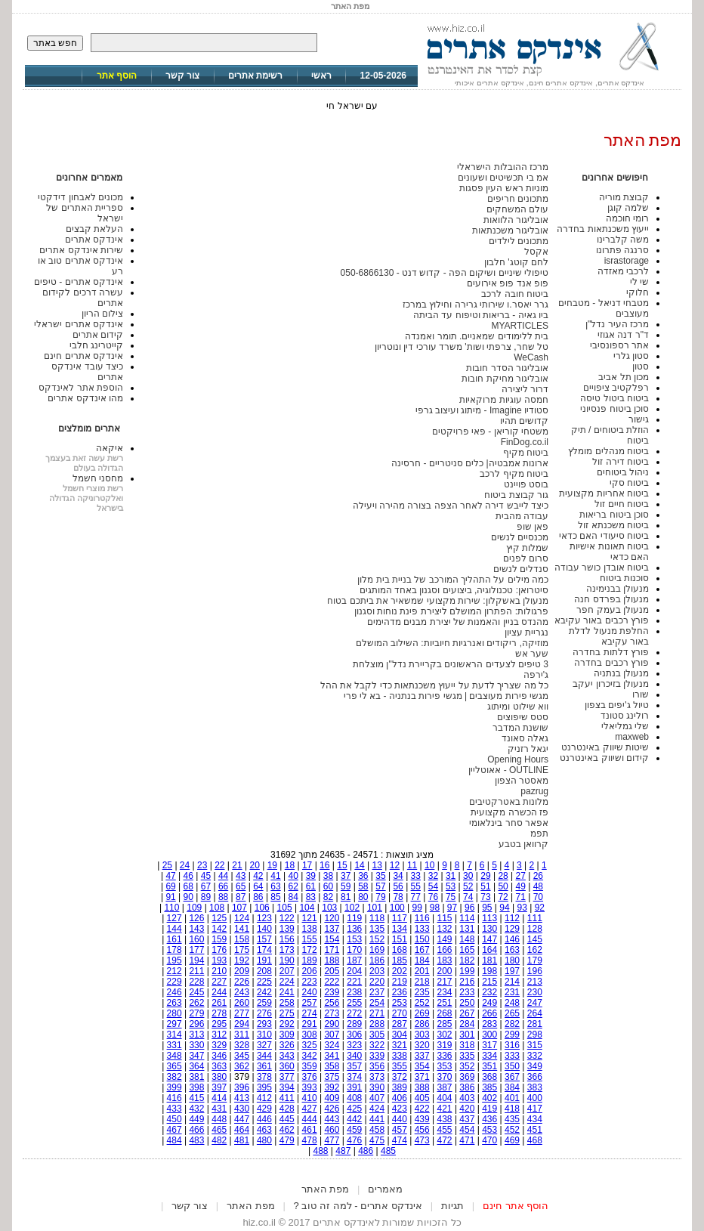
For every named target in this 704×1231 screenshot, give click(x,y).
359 (309, 1066)
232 (489, 992)
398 (196, 1087)
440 (399, 1119)
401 (512, 1098)
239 (331, 992)
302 (444, 1034)
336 (444, 1055)
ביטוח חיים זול (621, 504)
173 (287, 950)
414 (219, 1098)
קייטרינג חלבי (96, 345)
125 (219, 918)
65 (240, 886)
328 (241, 1045)
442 (354, 1119)
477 (331, 1140)
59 (345, 886)
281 (534, 1024)
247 (534, 1002)
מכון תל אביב (623, 377)
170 (354, 950)
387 (444, 1087)
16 (324, 865)
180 (512, 960)
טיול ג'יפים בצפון (617, 705)
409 (331, 1098)
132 (444, 928)
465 (219, 1129)
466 (196, 1129)
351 (489, 1066)
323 (354, 1045)
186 (376, 960)
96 (469, 907)
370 (444, 1077)
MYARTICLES (519, 325)
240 (309, 992)
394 (287, 1087)
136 (354, 928)
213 (534, 981)
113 (489, 918)
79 (380, 897)
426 (331, 1108)
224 (287, 981)
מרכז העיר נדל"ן (617, 324)
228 (196, 981)
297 (174, 1024)
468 (534, 1140)
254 (376, 1002)
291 (309, 1024)
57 (380, 886)
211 (196, 971)
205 (331, 971)
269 (422, 1013)
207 (287, 971)
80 (363, 897)
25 (167, 865)
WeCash (531, 357)
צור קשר (182, 75)
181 (489, 960)
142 (219, 928)
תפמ (539, 833)
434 (534, 1119)
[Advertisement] (352, 1175)
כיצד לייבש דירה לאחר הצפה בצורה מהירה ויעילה (450, 505)
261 (219, 1002)
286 (422, 1024)
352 (466, 1066)
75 (450, 897)
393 (309, 1087)
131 (466, 928)
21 (237, 865)
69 (170, 886)
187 (354, 960)
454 (466, 1129)
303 (422, 1034)
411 (287, 1098)
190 (287, 960)
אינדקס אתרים (94, 239)
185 (399, 960)
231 (512, 992)
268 (444, 1013)
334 (489, 1055)
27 (521, 876)
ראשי (321, 75)
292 (287, 1024)
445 (287, 1119)
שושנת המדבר (520, 727)
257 (309, 1002)
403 (466, 1098)
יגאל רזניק (528, 749)
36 (363, 876)
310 (264, 1034)
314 (174, 1034)
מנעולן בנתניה (621, 673)
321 (399, 1045)
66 (223, 886)
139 (287, 928)
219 (399, 981)
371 (422, 1077)
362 (241, 1066)
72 (503, 897)
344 (264, 1055)
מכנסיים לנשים (519, 537)
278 (219, 1013)
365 (174, 1066)
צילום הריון (102, 313)
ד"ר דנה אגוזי (623, 334)
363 (219, 1066)
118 (376, 918)
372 (399, 1077)
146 (512, 939)
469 (512, 1140)
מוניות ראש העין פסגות (503, 188)
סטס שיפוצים (522, 717)
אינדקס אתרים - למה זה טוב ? (358, 1205)
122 (287, 918)
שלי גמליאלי (625, 726)
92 (540, 907)
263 (174, 1002)
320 (422, 1045)
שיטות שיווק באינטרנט (605, 747)
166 (444, 950)
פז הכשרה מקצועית (509, 812)
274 (309, 1013)
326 (287, 1045)
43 (240, 876)
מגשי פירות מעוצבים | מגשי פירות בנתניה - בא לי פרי (446, 696)
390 (376, 1087)
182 (466, 960)
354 (422, 1066)
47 (170, 876)
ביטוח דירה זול (620, 461)
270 (399, 1013)
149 (444, 939)
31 (450, 876)
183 (444, 960)
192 (241, 960)
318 (466, 1045)
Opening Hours (517, 759)
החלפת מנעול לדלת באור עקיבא (609, 636)
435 (512, 1119)
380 (219, 1077)
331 (174, 1045)
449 (196, 1119)
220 (376, 981)
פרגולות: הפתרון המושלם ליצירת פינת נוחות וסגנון (451, 611)
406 (399, 1098)
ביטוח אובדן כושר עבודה (601, 567)
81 (345, 897)
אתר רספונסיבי (619, 345)
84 (293, 897)
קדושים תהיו (524, 421)
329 (219, 1045)
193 (219, 960)
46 (188, 876)
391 (354, 1087)
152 (376, 939)
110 (171, 907)
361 (264, 1066)
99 (417, 907)
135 (376, 928)
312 (219, 1034)
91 (170, 897)
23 (202, 865)
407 (376, 1098)
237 (376, 992)
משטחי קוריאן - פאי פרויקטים (490, 431)
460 (331, 1129)
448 (219, 1119)
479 (287, 1140)
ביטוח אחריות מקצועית (604, 493)
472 (444, 1140)
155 (309, 939)
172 (309, 950)
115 (444, 918)
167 (422, 950)
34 (398, 876)
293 (264, 1024)
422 (422, 1108)
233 (466, 992)
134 (399, 928)
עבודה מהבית (522, 516)
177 (196, 950)
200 (444, 971)
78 (398, 897)
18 (290, 865)
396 (241, 1087)
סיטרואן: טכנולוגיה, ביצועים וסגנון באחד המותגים (454, 590)
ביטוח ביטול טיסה (614, 398)
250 (466, 1002)
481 (241, 1140)
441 (376, 1119)
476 (354, 1140)
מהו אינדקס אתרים (85, 398)
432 (196, 1108)
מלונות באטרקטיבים (508, 801)
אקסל (536, 251)
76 (433, 897)
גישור (638, 419)
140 (264, 928)
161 (174, 939)
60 (328, 886)
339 (376, 1055)
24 (185, 865)
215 (489, 981)
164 (489, 950)
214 (512, 981)
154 (331, 939)
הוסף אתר (117, 75)
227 (219, 981)
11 (412, 865)
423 (399, 1108)
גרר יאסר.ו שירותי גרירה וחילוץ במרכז (475, 304)
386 (466, 1087)
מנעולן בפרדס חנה (611, 599)
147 (489, 939)
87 (240, 897)
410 (309, 1098)
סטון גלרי (631, 356)
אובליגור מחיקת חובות (505, 378)
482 (219, 1140)
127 (174, 918)
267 (466, 1013)
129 (512, 928)
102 (352, 907)
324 (331, 1045)
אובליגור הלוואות (515, 220)
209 (241, 971)
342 (309, 1055)
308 (309, 1034)
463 (264, 1129)
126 (196, 918)
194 (196, 960)
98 (435, 907)
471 (466, 1140)
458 (376, 1129)
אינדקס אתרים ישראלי (78, 324)
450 (174, 1119)
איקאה (109, 448)
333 (512, 1055)
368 (489, 1077)
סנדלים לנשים (520, 569)
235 (422, 992)
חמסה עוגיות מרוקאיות (503, 399)
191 (264, 960)
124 (241, 918)
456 (422, 1129)
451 (534, 1129)
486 (365, 1151)
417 (534, 1108)
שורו (640, 694)
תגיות (452, 1205)
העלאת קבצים (94, 229)
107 (239, 907)
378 (264, 1077)
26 (538, 876)
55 (416, 886)
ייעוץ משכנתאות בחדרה (603, 229)
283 (489, 1024)
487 (342, 1151)
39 (311, 876)
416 (174, 1098)
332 (534, 1055)
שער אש (531, 653)
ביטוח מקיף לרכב (514, 474)
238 (354, 992)
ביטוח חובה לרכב (514, 294)
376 (309, 1077)
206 (309, 971)
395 (264, 1087)
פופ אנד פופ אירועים (507, 283)
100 (397, 907)
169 (376, 950)
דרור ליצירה (525, 389)
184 (422, 960)
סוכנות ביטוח (624, 578)
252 (422, 1002)
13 (377, 865)
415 (196, 1098)
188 (331, 960)
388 (422, 1087)
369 (466, 1077)
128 (534, 928)
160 (196, 939)
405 (422, 1098)
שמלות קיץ (527, 548)
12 (395, 865)
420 (466, 1108)
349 (534, 1066)
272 (354, 1013)
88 (223, 897)
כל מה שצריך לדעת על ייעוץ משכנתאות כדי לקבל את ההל (434, 685)
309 (287, 1034)
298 (534, 1034)
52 (468, 886)
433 (174, 1108)
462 (287, 1129)
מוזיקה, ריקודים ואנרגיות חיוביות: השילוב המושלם (452, 643)
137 (331, 928)
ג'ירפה (535, 675)
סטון (640, 366)
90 (188, 897)
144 (174, 928)
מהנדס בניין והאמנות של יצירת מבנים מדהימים (457, 622)
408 (354, 1098)
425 (354, 1108)
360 (287, 1066)
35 (380, 876)
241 (287, 992)
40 (293, 876)
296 (196, 1024)
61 (311, 886)
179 (534, 960)
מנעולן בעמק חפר (612, 610)
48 (538, 886)
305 (376, 1034)
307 (331, 1034)
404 (444, 1098)
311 (241, 1034)
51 (485, 886)
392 (331, 1087)
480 (264, 1140)
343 (287, 1055)
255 (354, 1002)
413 (241, 1098)
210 (219, 971)
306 (354, 1034)
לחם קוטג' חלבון (516, 262)
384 (512, 1087)
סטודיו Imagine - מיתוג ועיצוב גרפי (481, 410)
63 (275, 886)
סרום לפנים (525, 558)
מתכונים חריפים (517, 198)
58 (363, 886)
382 (174, 1077)
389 (399, 1087)
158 (241, 939)
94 (504, 907)
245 (196, 992)
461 (309, 1129)
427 (309, 1108)
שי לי (639, 282)
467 (174, 1129)
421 (444, 1108)
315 (534, 1045)
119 (354, 918)
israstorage (626, 260)
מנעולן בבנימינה (617, 588)
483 (196, 1140)
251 (444, 1002)
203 (376, 971)
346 (219, 1055)
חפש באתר (55, 43)
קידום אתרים (98, 334)
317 (489, 1045)
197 (512, 971)
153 (354, 939)
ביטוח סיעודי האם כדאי (604, 535)
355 (399, 1066)
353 (444, 1066)
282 (512, 1024)
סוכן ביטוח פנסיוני (614, 409)
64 (258, 886)
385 (489, 1087)
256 (331, 1002)
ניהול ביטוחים (623, 472)
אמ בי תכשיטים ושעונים (503, 177)
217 (444, 981)
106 (262, 907)
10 (429, 865)
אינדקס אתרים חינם (83, 356)
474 (399, 1140)
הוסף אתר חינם (515, 1205)
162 (534, 950)
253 (399, 1002)
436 (489, 1119)
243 (241, 992)
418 (512, 1108)
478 (309, 1140)
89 (206, 897)
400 (534, 1098)
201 (422, 971)
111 (534, 918)
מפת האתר (325, 1189)
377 (287, 1077)
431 (219, 1108)
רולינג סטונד (625, 715)
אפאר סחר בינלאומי (508, 823)
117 (399, 918)
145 (534, 939)
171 (331, 950)
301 (466, 1034)
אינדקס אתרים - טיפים (78, 282)
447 (241, 1119)
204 (354, 971)
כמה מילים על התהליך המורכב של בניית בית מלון (452, 579)
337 (422, 1055)
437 (466, 1119)
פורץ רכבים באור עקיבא (601, 620)
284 (466, 1024)
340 (354, 1055)
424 (376, 1108)
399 (174, 1087)
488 (320, 1151)
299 (512, 1034)
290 (331, 1024)
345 (241, 1055)
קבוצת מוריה (624, 197)
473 (422, 1140)
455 (444, 1129)
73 (485, 897)
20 (254, 865)
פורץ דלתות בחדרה (611, 652)
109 (194, 907)
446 (264, 1119)
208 (264, 971)
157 (264, 939)
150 (422, 939)
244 (219, 992)
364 (196, 1066)
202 (399, 971)
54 (433, 886)
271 (376, 1013)
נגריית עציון (526, 632)
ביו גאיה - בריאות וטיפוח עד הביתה (480, 315)
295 (219, 1024)
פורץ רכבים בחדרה (611, 662)
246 (174, 992)
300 (489, 1034)
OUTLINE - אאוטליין (508, 770)
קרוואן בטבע (523, 844)
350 (512, 1066)
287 (399, 1024)
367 (512, 1077)
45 (206, 876)
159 (219, 939)
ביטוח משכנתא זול (613, 525)
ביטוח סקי (629, 483)
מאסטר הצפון (521, 780)
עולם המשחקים (517, 209)
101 (374, 907)
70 (538, 897)
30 (468, 876)
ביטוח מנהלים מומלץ (608, 451)
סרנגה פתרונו (622, 250)
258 (287, 1002)
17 (307, 865)
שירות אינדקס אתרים (81, 250)
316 (512, 1045)
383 (534, 1087)
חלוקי (637, 292)
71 (521, 897)
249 (489, 1002)
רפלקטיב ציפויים (616, 387)
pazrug (534, 791)
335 (466, 1055)
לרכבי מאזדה (623, 271)
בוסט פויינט (526, 484)
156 (287, 939)
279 (196, 1013)
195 (174, 960)
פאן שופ (532, 526)
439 (422, 1119)
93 (521, 907)
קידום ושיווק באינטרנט (604, 758)
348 (174, 1055)
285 (444, 1024)
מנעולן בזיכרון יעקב (611, 684)
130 (489, 928)
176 (219, 950)
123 (264, 918)
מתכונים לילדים (518, 241)
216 (466, 981)
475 (376, 1140)
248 (512, 1002)
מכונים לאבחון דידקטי (80, 197)
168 (399, 950)
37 (345, 876)
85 (275, 897)
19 (272, 865)
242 (264, 992)
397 (219, 1087)
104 (306, 907)
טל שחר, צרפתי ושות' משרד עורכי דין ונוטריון (461, 347)
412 (264, 1098)
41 (275, 876)
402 (489, 1098)
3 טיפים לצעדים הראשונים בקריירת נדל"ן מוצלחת (450, 664)
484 (174, 1140)
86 (258, 897)
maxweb (632, 736)
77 (416, 897)
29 (485, 876)
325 (309, 1045)
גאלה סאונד (525, 738)
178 (174, 950)
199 (466, 971)
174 (264, 950)
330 (196, 1045)
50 (503, 886)
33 (416, 876)
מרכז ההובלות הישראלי (502, 167)
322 (376, 1045)
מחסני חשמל (98, 478)
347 (196, 1055)
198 (489, 971)
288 (376, 1024)
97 (452, 907)
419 (489, 1108)
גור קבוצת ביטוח (516, 495)
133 (422, 928)
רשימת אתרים (255, 75)
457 (399, 1129)
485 (388, 1151)
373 (376, 1077)
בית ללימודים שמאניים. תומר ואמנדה (476, 336)
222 (331, 981)
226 (241, 981)
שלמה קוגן (628, 208)
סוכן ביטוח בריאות (614, 514)
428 (287, 1108)
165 (466, 950)
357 (354, 1066)
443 (331, 1119)
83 (311, 897)
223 (309, 981)
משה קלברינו (623, 239)
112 (512, 918)
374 (354, 1077)
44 (223, 876)
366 (534, 1077)
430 (241, 1108)
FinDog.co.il (524, 442)
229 (174, 981)
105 (284, 907)
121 (309, 918)
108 (216, 907)
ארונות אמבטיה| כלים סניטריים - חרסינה (469, 463)
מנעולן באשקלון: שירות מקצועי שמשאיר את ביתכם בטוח (437, 600)
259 (264, 1002)
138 (309, 928)
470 (489, 1140)
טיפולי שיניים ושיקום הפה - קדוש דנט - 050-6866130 (444, 273)
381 (196, 1077)
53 (450, 886)
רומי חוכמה (627, 218)
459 (354, 1129)
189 (309, 960)
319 (444, 1045)
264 (534, 1013)
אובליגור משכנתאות (510, 230)
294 (241, 1024)
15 (342, 865)
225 (264, 981)
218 (422, 981)
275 (287, 1013)
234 (444, 992)
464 (241, 1129)
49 (521, 886)
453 (489, 1129)
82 (328, 897)
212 (174, 971)
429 (264, 1108)
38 (328, 876)
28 (503, 876)
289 (354, 1024)
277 (241, 1013)
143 (196, 928)
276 (264, 1013)
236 (399, 992)
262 (196, 1002)
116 (422, 918)
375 (331, 1077)
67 (206, 886)
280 (174, 1013)
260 (241, 1002)
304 (399, 1034)
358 (331, 1066)
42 (258, 876)
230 (534, 992)
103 (329, 907)
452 (512, 1129)
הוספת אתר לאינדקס (81, 387)
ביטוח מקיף (525, 452)
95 (487, 907)
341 (331, 1055)
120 (331, 918)
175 (241, 950)
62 (293, 886)
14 (359, 865)
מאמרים (385, 1189)
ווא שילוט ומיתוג (517, 706)
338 (399, 1055)
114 (466, 918)
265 (512, 1013)
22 (219, 865)
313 (196, 1034)
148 (466, 939)
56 (398, 886)
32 (433, 876)
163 (512, 950)
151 (399, 939)
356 (376, 1066)
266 (489, 1013)
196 (534, 971)
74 (468, 897)
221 (354, 981)
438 (444, 1119)
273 (331, 1013)
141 (241, 928)
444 (309, 1119)
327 (264, 1045)
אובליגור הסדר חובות (507, 368)
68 (188, 886)
